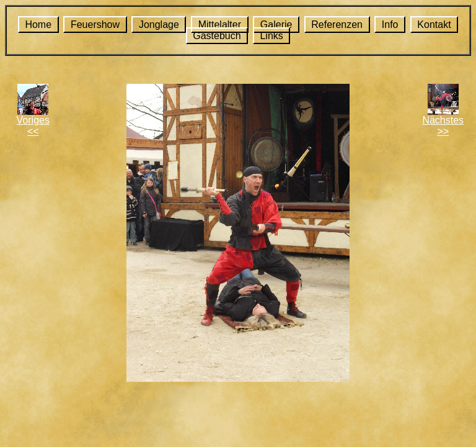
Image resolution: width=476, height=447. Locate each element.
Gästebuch (216, 35)
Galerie (276, 24)
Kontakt (434, 24)
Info (390, 24)
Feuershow (95, 24)
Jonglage (159, 24)
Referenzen (337, 24)
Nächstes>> (443, 126)
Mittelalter (219, 24)
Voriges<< (33, 126)
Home (38, 24)
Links (271, 35)
